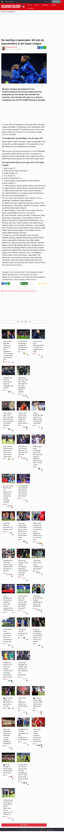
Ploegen (53, 5)
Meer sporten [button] (9, 1)
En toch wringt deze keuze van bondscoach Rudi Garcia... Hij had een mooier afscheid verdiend (8, 494)
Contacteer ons (24, 825)
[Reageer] (13, 362)
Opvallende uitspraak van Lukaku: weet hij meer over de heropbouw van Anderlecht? (23, 669)
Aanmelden (56, 1)
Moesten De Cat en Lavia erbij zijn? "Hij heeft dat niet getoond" (23, 450)
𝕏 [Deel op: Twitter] (41, 47)
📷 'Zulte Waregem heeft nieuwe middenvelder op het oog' (7, 769)
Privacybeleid (34, 825)
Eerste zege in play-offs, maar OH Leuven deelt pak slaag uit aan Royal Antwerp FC (23, 602)
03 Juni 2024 (10, 49)
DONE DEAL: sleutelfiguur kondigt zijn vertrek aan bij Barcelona (23, 345)
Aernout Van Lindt (12, 47)
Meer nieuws (24, 321)
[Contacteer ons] (48, 825)
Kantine (37, 5)
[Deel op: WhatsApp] (44, 47)
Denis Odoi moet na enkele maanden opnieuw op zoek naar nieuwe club (37, 735)
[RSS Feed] (51, 825)
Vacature (41, 825)
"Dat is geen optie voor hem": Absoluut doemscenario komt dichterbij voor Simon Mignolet (8, 419)
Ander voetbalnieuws (8, 12)
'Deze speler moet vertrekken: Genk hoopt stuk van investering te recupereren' (7, 635)
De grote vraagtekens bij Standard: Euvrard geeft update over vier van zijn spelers (37, 635)
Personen (30, 8)
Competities (45, 5)
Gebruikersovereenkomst (15, 826)
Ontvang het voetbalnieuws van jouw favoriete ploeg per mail (18, 291)
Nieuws (30, 5)
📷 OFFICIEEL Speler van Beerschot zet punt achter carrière (8, 702)
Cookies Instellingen (31, 826)
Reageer (19, 49)
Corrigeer (43, 283)
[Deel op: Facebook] (38, 47)
